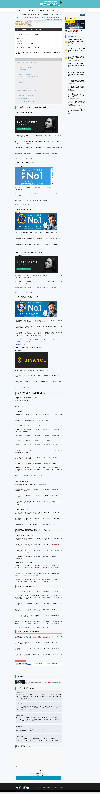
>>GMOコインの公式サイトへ (22, 344)
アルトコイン (30, 14)
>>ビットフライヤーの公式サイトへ (24, 204)
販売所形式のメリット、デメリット (26, 95)
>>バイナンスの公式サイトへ (22, 387)
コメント (17, 755)
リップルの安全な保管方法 (23, 98)
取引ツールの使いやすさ (24, 84)
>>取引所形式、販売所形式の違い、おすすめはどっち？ (29, 475)
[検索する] (82, 15)
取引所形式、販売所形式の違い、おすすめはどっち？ (29, 90)
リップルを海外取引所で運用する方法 (25, 101)
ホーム (16, 14)
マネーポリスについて (58, 788)
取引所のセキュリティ (23, 87)
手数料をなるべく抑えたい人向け (26, 67)
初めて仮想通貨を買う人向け (25, 64)
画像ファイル (18, 767)
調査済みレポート (22, 14)
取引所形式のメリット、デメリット (26, 92)
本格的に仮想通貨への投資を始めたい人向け (28, 74)
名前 (16, 750)
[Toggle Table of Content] (60, 60)
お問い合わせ (38, 788)
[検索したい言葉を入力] (72, 15)
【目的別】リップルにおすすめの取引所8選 (26, 62)
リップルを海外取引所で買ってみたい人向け (28, 76)
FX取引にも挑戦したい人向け (25, 69)
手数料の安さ (22, 82)
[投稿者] (38, 753)
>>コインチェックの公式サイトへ (23, 158)
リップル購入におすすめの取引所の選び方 (26, 80)
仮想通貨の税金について (48, 788)
